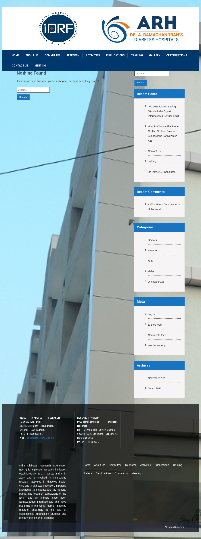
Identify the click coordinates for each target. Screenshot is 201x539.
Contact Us (20, 65)
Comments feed (157, 335)
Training (137, 55)
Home (15, 55)
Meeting (40, 65)
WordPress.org (156, 345)
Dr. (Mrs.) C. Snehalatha (162, 171)
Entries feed (155, 324)
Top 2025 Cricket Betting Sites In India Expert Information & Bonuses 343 (163, 111)
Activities (93, 55)
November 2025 (157, 378)
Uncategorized (156, 281)
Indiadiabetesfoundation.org (40, 438)
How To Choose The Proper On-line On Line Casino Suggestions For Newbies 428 (163, 133)
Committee (52, 55)
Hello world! (154, 209)
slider (151, 271)
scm (150, 260)
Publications (115, 55)
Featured (153, 250)
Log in (151, 314)
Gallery (154, 55)
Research (73, 55)
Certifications (176, 55)
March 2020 (155, 388)
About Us (32, 55)
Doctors (152, 240)
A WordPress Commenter (162, 204)
